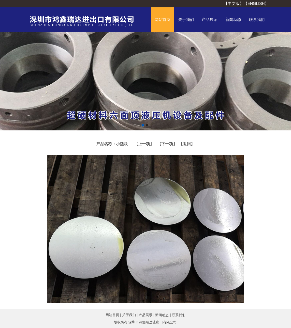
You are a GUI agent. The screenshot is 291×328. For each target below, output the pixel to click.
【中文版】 (234, 3)
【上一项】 (144, 144)
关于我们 (186, 19)
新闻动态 (233, 19)
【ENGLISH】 (256, 3)
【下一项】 (167, 144)
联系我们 (257, 19)
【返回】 (186, 144)
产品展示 (210, 19)
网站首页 (162, 19)
